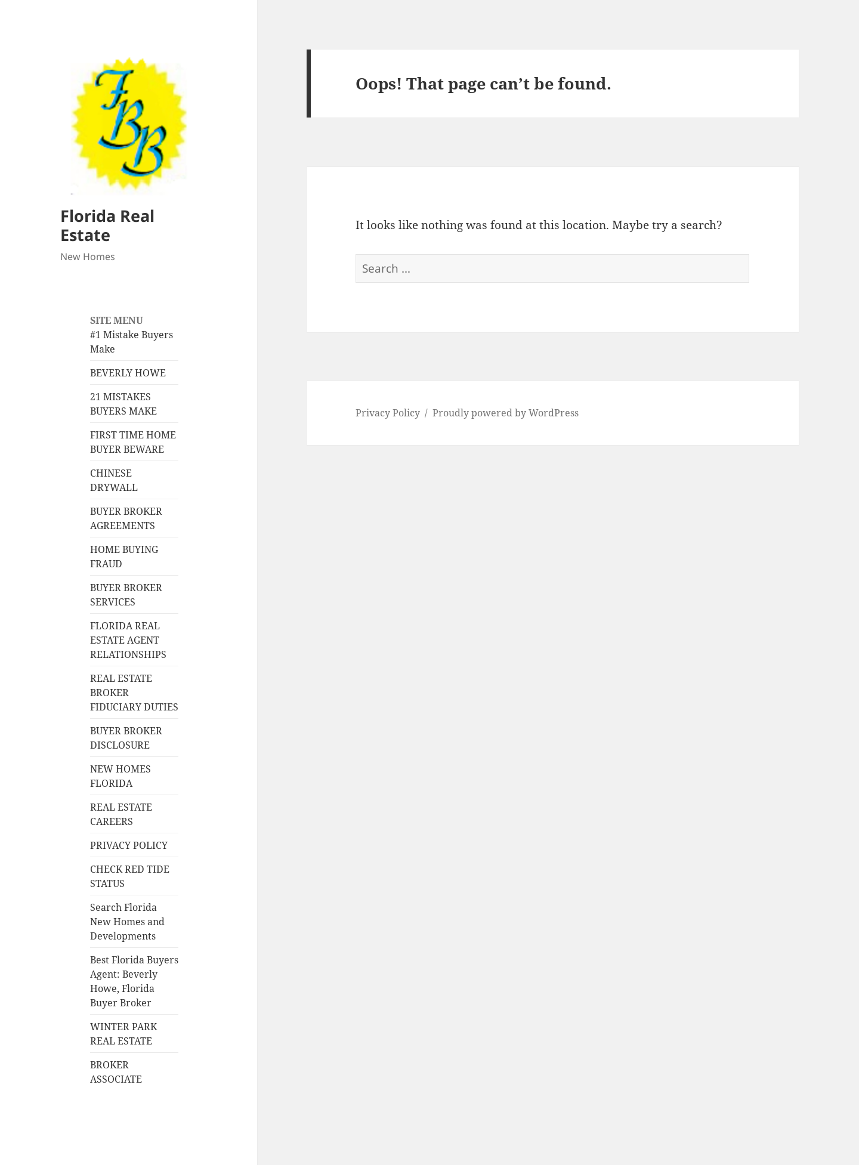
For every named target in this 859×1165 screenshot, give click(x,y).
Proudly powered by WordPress (505, 412)
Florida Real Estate (107, 225)
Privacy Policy (388, 412)
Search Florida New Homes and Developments (127, 921)
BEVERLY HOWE (128, 372)
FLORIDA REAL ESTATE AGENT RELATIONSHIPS (128, 640)
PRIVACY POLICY (129, 845)
